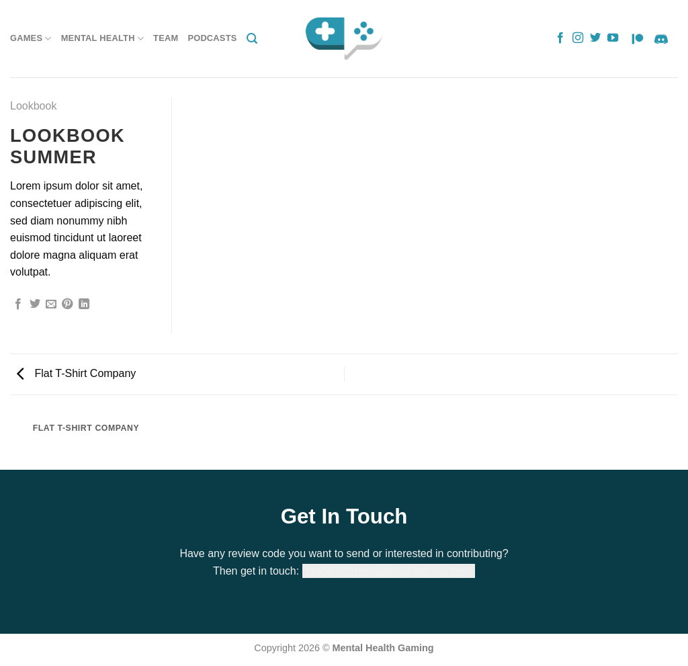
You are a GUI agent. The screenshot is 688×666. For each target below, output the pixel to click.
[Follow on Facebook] (560, 38)
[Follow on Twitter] (595, 38)
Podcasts (211, 38)
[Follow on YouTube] (612, 38)
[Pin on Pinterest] (67, 304)
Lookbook (33, 106)
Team (165, 38)
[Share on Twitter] (35, 304)
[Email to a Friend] (51, 304)
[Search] (252, 39)
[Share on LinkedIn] (84, 304)
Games (31, 38)
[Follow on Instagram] (577, 38)
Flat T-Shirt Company (76, 373)
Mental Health (102, 38)
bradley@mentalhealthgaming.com (389, 571)
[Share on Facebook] (18, 304)
